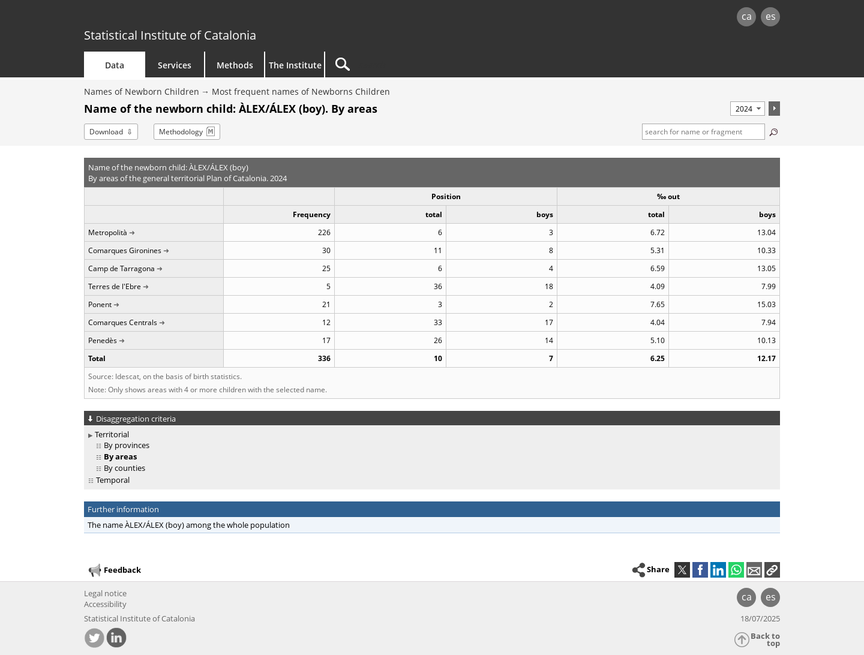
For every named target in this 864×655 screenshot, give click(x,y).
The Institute (295, 65)
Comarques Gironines (124, 250)
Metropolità (107, 232)
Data (114, 65)
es (771, 16)
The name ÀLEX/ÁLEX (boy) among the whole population (189, 524)
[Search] (427, 64)
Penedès (102, 340)
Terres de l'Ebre (114, 286)
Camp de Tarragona (121, 268)
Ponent (100, 304)
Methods (235, 65)
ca (747, 16)
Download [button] (106, 132)
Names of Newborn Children (141, 91)
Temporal (113, 479)
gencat (223, 17)
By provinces (126, 445)
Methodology (181, 132)
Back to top (765, 639)
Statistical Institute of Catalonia (170, 35)
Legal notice (105, 593)
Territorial (112, 434)
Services (174, 65)
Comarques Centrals (122, 322)
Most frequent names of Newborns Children (301, 91)
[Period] (747, 108)
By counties (124, 467)
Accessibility (105, 604)
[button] (772, 570)
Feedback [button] (114, 570)
